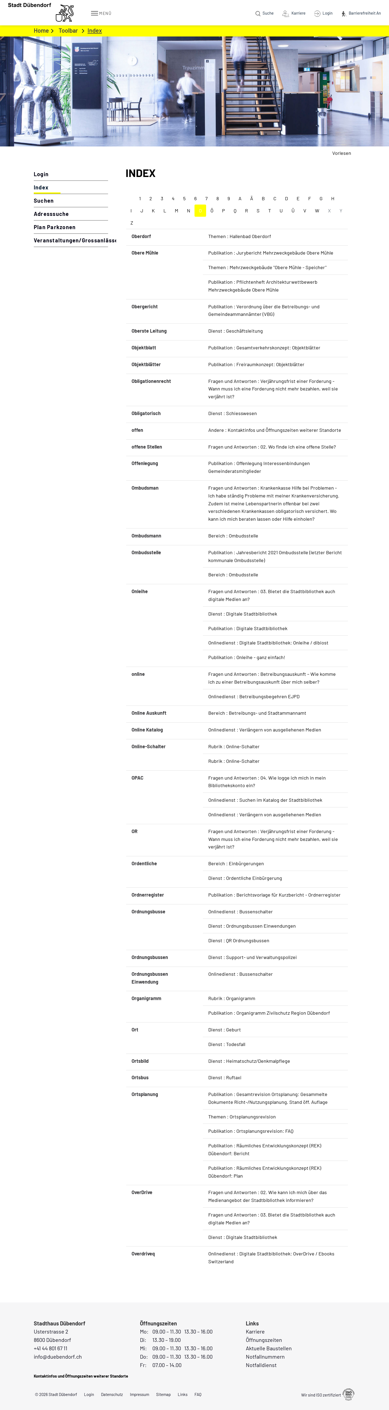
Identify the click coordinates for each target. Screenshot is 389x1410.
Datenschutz (112, 1394)
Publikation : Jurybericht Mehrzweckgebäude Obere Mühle (270, 253)
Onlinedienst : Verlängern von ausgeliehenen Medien (264, 730)
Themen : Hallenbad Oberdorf (239, 236)
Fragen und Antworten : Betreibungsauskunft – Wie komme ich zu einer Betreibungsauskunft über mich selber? (272, 678)
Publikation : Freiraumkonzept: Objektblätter (256, 364)
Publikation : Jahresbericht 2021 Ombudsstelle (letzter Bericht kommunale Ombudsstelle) (275, 556)
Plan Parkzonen (55, 227)
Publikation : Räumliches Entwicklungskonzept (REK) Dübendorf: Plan (264, 1172)
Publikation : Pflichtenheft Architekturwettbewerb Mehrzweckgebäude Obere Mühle (262, 286)
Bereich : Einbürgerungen (236, 863)
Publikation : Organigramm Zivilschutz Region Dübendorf (269, 1013)
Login (41, 174)
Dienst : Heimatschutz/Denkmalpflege (249, 1061)
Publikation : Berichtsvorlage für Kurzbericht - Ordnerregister (274, 895)
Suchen (44, 200)
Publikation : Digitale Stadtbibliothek (247, 628)
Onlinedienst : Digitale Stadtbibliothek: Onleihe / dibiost (268, 643)
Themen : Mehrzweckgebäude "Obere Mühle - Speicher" (267, 267)
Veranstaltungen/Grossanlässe (71, 240)
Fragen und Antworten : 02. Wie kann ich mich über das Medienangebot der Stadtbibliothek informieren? (267, 1196)
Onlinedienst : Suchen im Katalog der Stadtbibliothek (265, 800)
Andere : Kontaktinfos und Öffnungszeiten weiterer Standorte (274, 430)
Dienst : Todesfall (226, 1044)
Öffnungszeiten (264, 1340)
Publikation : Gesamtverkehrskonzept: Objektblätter (264, 347)
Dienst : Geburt (224, 1030)
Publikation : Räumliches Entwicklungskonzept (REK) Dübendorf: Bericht (264, 1149)
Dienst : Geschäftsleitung (235, 331)
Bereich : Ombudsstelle (233, 536)
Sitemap (163, 1394)
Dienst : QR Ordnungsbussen (238, 940)
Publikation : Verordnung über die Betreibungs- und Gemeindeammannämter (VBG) (264, 310)
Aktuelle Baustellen (269, 1348)
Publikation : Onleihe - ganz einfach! (246, 657)
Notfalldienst (261, 1365)
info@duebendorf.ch (58, 1356)
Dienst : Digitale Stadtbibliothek (242, 614)
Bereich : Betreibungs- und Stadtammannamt (257, 713)
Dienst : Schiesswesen (232, 413)
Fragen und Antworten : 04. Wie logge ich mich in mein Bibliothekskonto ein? (267, 781)
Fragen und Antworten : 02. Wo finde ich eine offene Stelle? (272, 447)
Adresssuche (51, 214)
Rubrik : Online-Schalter (234, 746)
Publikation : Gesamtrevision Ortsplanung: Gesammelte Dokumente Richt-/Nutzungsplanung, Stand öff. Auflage (268, 1098)
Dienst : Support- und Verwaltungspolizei (252, 957)
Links (182, 1394)
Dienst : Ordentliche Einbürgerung (245, 878)
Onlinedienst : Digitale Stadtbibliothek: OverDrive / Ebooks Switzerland (271, 1257)
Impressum (139, 1394)
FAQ (198, 1394)
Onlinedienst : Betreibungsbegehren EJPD (254, 696)
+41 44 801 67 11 (50, 1348)
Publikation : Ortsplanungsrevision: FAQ (250, 1131)
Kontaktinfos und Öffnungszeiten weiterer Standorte (81, 1376)
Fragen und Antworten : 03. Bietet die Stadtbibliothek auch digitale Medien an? (271, 595)
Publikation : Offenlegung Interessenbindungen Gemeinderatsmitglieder (259, 467)
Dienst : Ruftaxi (225, 1077)
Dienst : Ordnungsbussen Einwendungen (252, 926)
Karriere (255, 1331)
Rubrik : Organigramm (231, 998)
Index (59, 187)
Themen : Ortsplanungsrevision (242, 1117)
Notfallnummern (265, 1356)
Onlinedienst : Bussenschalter (240, 911)
